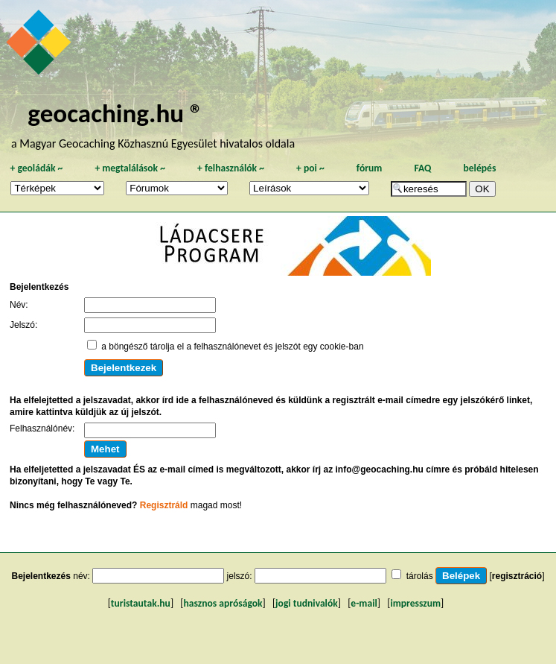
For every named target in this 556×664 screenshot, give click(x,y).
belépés (479, 168)
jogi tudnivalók (306, 603)
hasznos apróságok (222, 603)
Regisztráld (164, 505)
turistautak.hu (140, 603)
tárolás (419, 576)
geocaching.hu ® (115, 113)
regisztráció (517, 576)
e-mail (364, 603)
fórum (370, 168)
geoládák (36, 168)
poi (310, 168)
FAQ (422, 168)
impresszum (415, 603)
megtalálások (130, 168)
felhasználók (231, 168)
